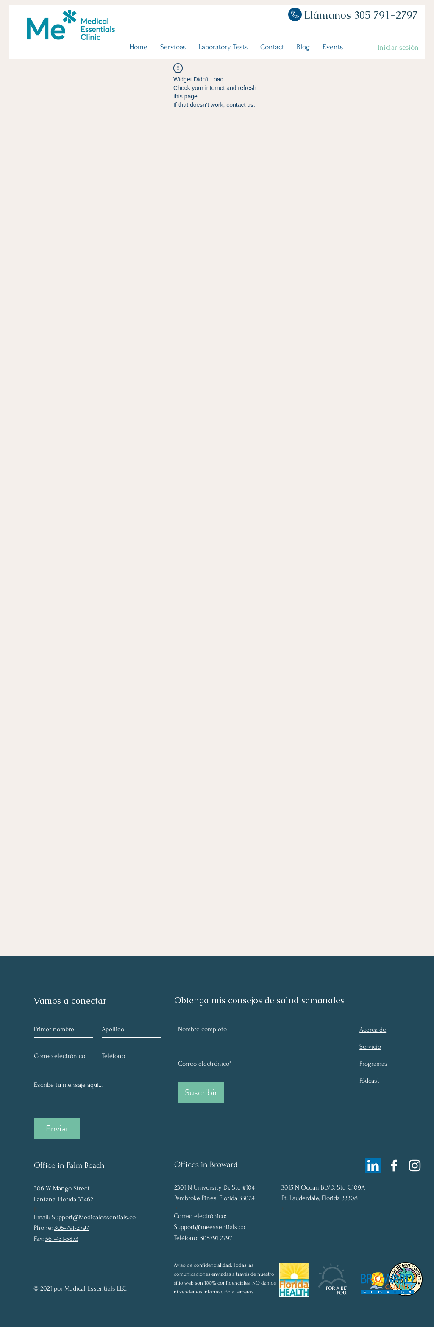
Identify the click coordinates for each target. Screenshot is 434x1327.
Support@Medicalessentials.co (94, 1217)
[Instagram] (415, 1165)
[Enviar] (57, 1128)
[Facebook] (394, 1165)
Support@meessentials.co (209, 1227)
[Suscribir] (201, 1092)
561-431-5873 (61, 1239)
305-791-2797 (71, 1228)
